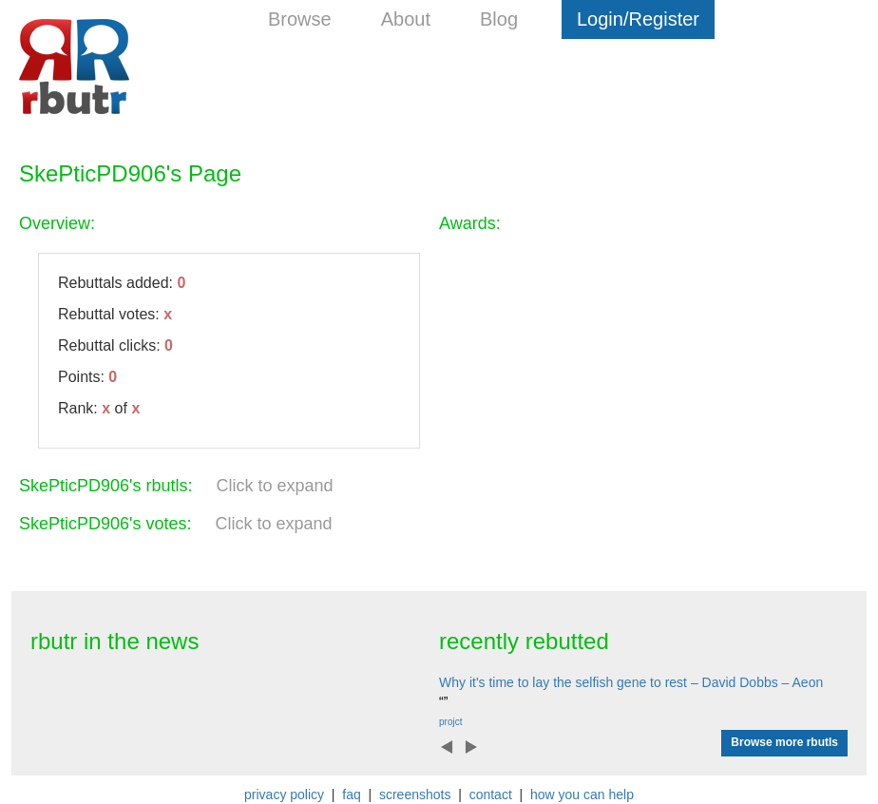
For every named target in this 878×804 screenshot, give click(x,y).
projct (450, 722)
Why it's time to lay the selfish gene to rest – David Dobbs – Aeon (631, 682)
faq (351, 794)
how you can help (582, 794)
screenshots (414, 794)
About (405, 19)
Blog (499, 19)
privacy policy (284, 794)
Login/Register (638, 19)
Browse (300, 19)
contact (490, 794)
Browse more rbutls (784, 742)
